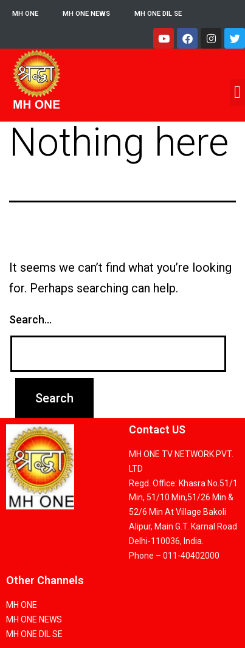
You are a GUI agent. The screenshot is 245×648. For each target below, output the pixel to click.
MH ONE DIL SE (158, 14)
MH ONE (25, 14)
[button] (237, 92)
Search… (30, 319)
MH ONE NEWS (86, 14)
